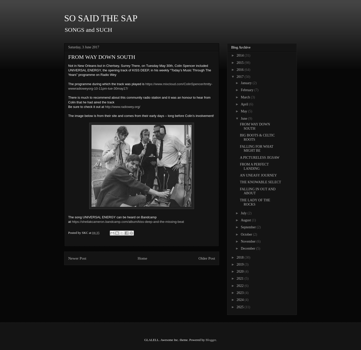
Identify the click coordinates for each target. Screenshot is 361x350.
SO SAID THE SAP (100, 18)
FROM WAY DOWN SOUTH (255, 126)
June (244, 118)
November (248, 241)
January (246, 83)
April (245, 104)
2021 (241, 278)
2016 (241, 70)
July (244, 213)
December (248, 248)
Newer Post (77, 258)
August (246, 220)
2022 (241, 286)
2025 (241, 307)
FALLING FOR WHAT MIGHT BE (256, 149)
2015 (241, 63)
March (246, 97)
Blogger (211, 340)
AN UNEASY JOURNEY (258, 175)
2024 (241, 300)
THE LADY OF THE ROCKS (255, 202)
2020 (241, 271)
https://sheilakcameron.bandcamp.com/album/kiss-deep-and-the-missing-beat (128, 222)
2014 (241, 55)
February (247, 90)
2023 (241, 293)
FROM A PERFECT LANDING (254, 166)
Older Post (207, 258)
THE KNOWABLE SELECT (260, 182)
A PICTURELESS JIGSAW (260, 157)
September (248, 227)
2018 (241, 257)
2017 (241, 77)
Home (142, 258)
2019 (241, 264)
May (244, 111)
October (247, 234)
